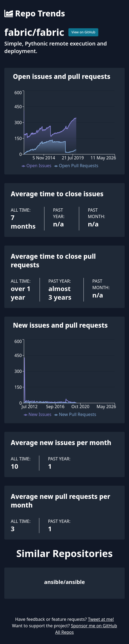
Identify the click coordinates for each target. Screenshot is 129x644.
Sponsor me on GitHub (94, 626)
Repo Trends (34, 13)
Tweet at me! (101, 619)
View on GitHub (83, 32)
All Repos (64, 632)
